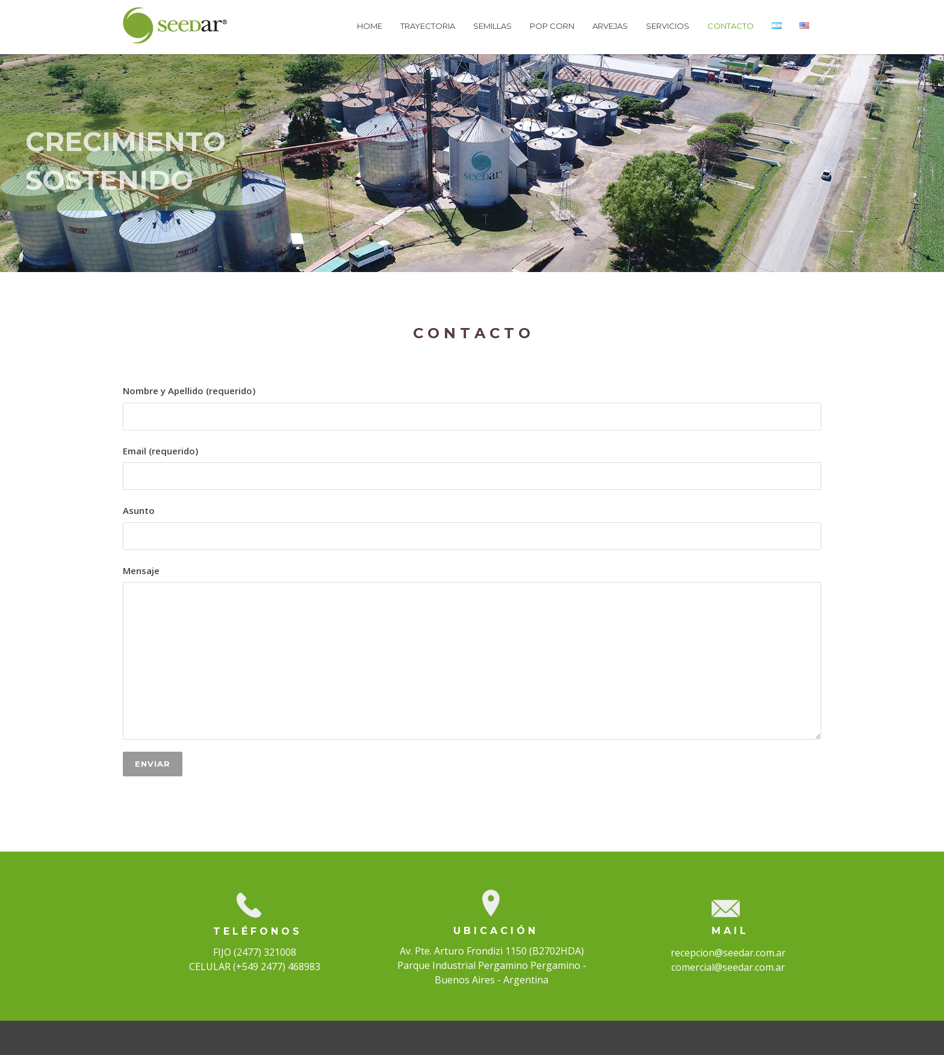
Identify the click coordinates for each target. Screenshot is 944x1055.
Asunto (472, 527)
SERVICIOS (667, 26)
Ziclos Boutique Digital (294, 1038)
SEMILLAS (492, 26)
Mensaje (472, 652)
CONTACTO (730, 26)
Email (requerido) (472, 467)
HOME (369, 26)
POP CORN (552, 26)
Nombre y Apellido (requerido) (472, 407)
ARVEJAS (610, 26)
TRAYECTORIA (427, 26)
